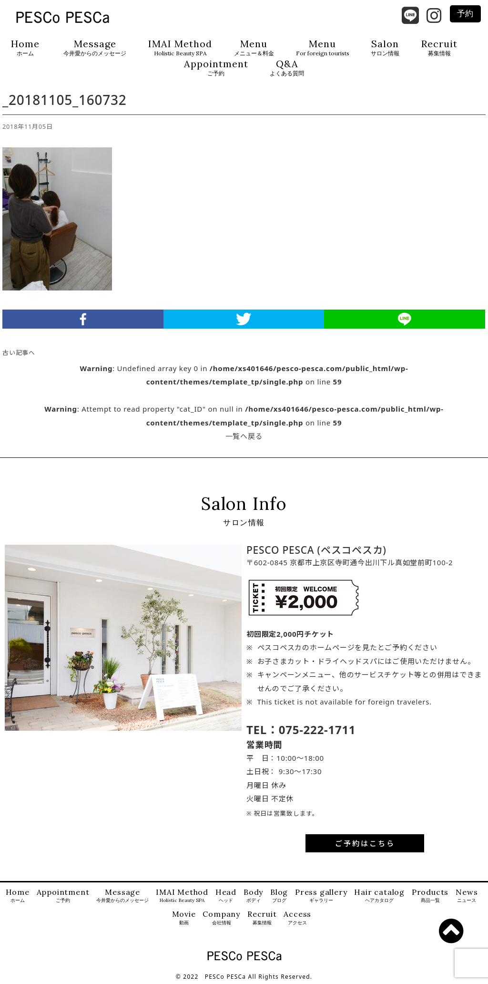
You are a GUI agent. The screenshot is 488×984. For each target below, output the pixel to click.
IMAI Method (180, 48)
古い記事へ (18, 352)
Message (94, 48)
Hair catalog (379, 896)
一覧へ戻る (244, 436)
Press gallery (321, 896)
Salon (385, 48)
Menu (254, 48)
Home (25, 48)
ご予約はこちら (365, 843)
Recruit (439, 48)
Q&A (287, 68)
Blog (279, 896)
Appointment (216, 68)
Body (253, 896)
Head (225, 896)
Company (221, 918)
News (467, 896)
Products (430, 896)
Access (297, 918)
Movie (184, 918)
